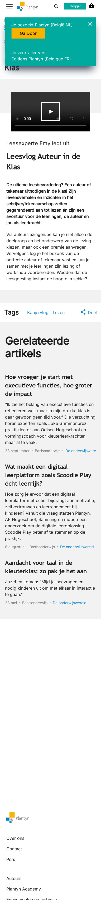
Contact (14, 848)
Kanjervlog (38, 312)
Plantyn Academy (23, 889)
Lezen (59, 312)
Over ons (15, 838)
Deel (89, 312)
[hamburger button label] (9, 6)
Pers (10, 859)
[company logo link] (27, 6)
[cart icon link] (91, 6)
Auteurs (13, 878)
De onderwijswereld (82, 450)
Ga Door (28, 33)
